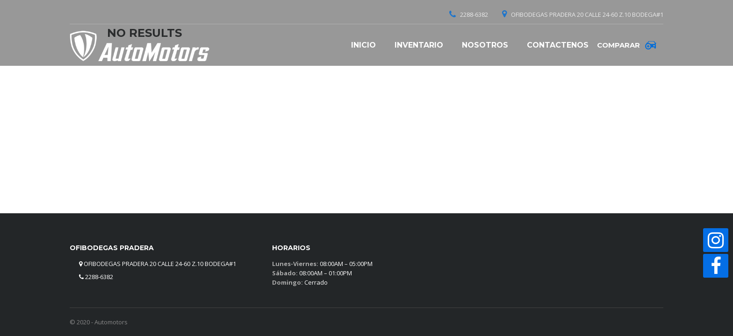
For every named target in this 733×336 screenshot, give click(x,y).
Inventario (419, 45)
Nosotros (485, 45)
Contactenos (558, 45)
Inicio (363, 45)
